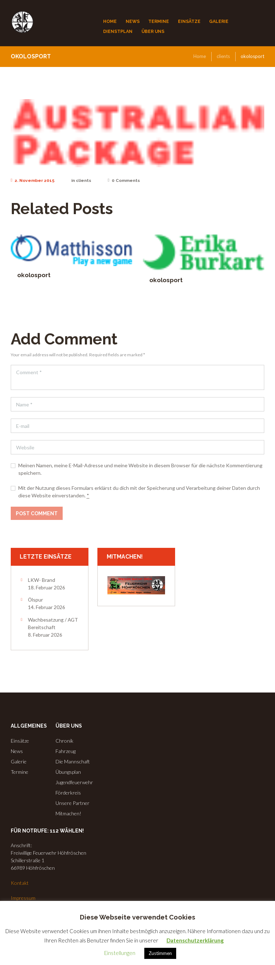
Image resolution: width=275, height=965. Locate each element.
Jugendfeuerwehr (74, 782)
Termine (19, 772)
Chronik (64, 741)
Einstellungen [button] (119, 953)
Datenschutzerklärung (195, 940)
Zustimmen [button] (160, 953)
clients (223, 56)
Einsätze (20, 741)
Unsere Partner (73, 803)
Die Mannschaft (73, 761)
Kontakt (20, 883)
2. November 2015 (32, 180)
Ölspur (35, 600)
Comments (124, 180)
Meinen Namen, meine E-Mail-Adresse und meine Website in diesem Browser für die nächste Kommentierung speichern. (140, 469)
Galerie (18, 761)
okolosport (33, 275)
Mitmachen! (68, 813)
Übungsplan (68, 772)
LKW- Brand (41, 580)
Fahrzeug (66, 751)
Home (199, 56)
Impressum (23, 898)
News (17, 751)
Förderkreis (68, 793)
